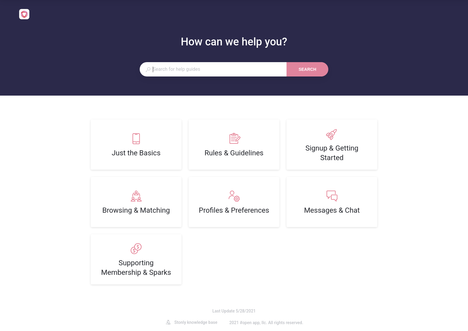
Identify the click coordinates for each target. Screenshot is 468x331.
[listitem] (136, 144)
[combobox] (213, 69)
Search (307, 69)
